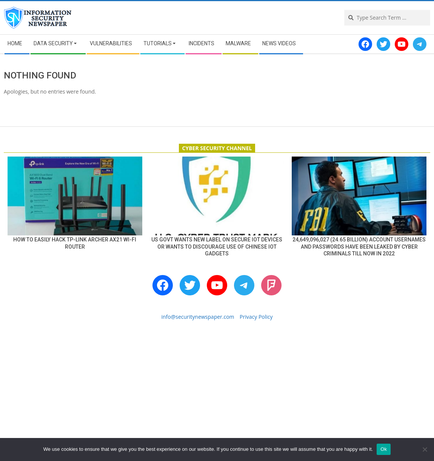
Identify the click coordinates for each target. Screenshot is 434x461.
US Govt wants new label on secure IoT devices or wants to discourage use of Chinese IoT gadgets (216, 247)
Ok (383, 449)
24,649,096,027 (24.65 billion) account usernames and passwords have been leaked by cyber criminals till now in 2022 (359, 247)
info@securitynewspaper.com (197, 316)
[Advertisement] (217, 391)
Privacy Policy (256, 316)
